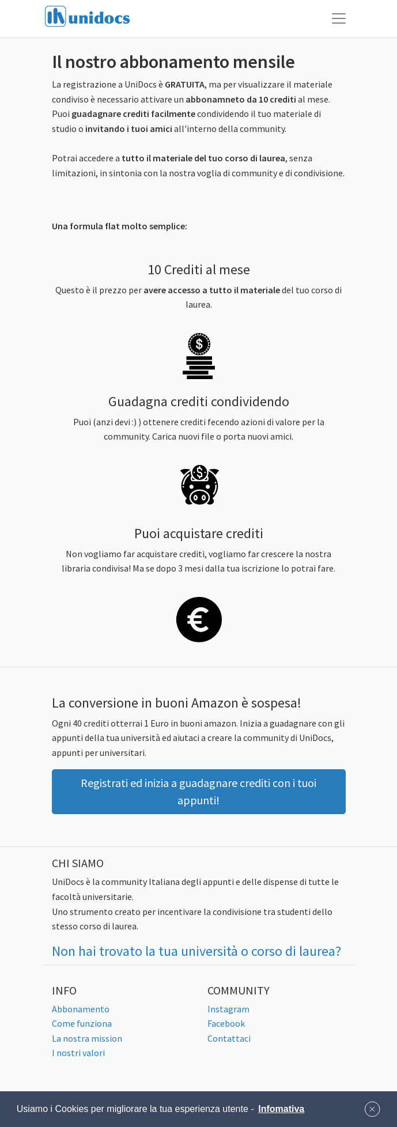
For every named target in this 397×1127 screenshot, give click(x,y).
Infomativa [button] (281, 1109)
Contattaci (229, 1038)
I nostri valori (78, 1052)
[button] (372, 1109)
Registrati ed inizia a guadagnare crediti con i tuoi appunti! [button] (198, 791)
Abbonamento (80, 1009)
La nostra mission (87, 1038)
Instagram (228, 1009)
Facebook (226, 1023)
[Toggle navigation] (338, 18)
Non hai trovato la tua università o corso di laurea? (196, 951)
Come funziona (82, 1023)
